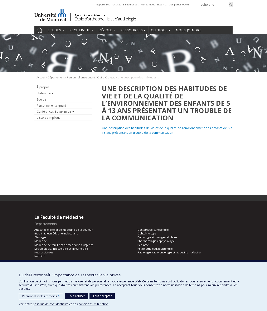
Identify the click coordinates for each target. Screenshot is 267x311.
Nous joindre (189, 30)
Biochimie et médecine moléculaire (56, 233)
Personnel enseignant (81, 77)
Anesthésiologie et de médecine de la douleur (63, 230)
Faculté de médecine (90, 15)
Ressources (131, 30)
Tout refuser (76, 296)
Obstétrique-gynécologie (153, 230)
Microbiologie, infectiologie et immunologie (61, 249)
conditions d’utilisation (93, 304)
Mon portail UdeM (179, 4)
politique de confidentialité (50, 304)
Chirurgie (40, 237)
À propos (43, 87)
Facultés (116, 4)
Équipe (41, 99)
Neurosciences (43, 252)
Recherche (79, 30)
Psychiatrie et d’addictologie (155, 249)
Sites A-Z (161, 4)
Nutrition (39, 256)
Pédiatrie (143, 245)
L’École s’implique (48, 118)
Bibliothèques (131, 4)
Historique (44, 93)
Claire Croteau (106, 77)
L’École (105, 30)
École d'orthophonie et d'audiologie (105, 19)
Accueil (40, 30)
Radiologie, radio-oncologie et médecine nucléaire (169, 252)
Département (56, 77)
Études (54, 30)
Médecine (40, 241)
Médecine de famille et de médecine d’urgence (63, 245)
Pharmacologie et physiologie (156, 241)
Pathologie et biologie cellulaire (157, 237)
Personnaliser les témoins (41, 296)
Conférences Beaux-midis (54, 111)
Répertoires (103, 4)
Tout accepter (102, 296)
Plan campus (148, 4)
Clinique (159, 30)
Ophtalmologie (146, 233)
